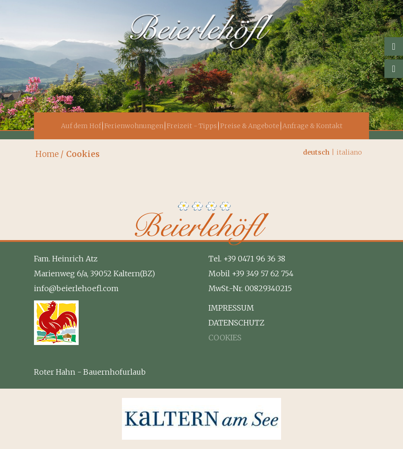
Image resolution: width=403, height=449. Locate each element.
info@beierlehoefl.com (76, 288)
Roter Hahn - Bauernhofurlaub (90, 372)
